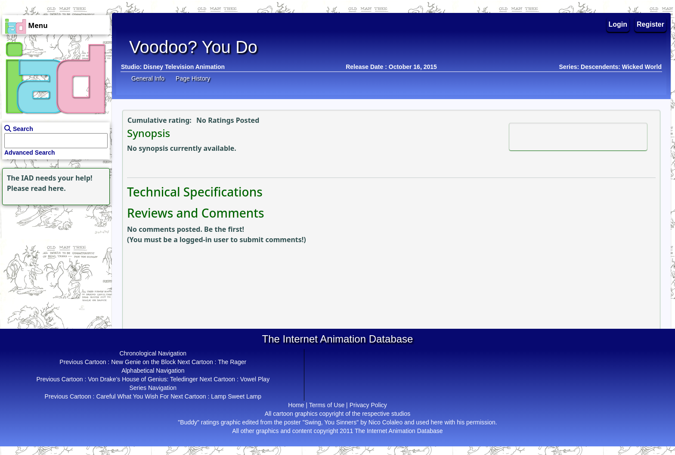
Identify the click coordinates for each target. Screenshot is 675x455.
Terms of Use (326, 405)
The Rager (232, 361)
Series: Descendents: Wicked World (610, 66)
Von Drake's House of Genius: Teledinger (143, 379)
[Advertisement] (54, 261)
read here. (48, 188)
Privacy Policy (368, 405)
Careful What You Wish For (132, 396)
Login (618, 24)
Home (296, 405)
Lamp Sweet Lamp (236, 396)
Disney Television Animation (184, 66)
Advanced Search (29, 152)
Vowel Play (254, 379)
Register (650, 24)
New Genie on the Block (143, 361)
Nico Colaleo (385, 422)
